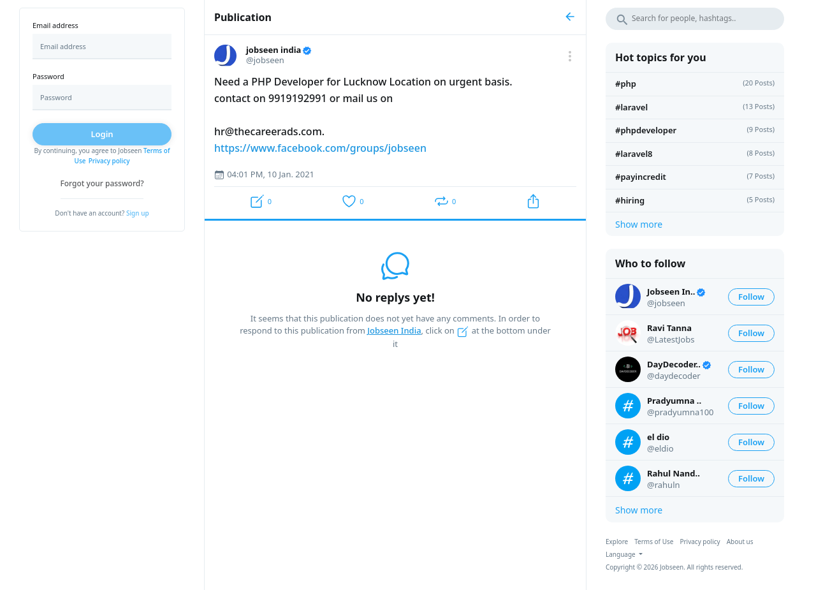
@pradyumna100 (680, 412)
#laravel (631, 107)
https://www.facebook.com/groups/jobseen (320, 148)
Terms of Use (653, 541)
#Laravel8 (634, 153)
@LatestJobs (670, 339)
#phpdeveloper (645, 130)
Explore (617, 541)
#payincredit (640, 176)
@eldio (660, 448)
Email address (55, 25)
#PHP (625, 83)
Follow (751, 296)
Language (621, 554)
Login (102, 134)
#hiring (630, 200)
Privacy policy (109, 160)
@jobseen (666, 303)
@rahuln (663, 484)
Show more (638, 224)
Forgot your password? (101, 183)
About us (740, 541)
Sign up (137, 213)
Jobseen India (394, 330)
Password (48, 76)
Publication (243, 17)
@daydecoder (674, 375)
